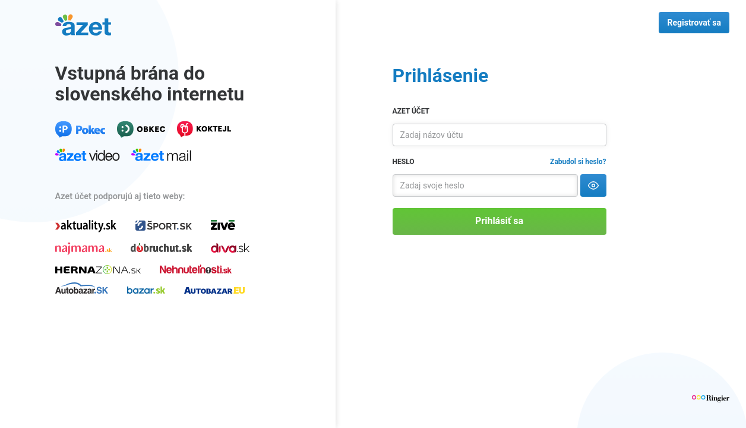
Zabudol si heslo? (578, 162)
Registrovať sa (694, 22)
